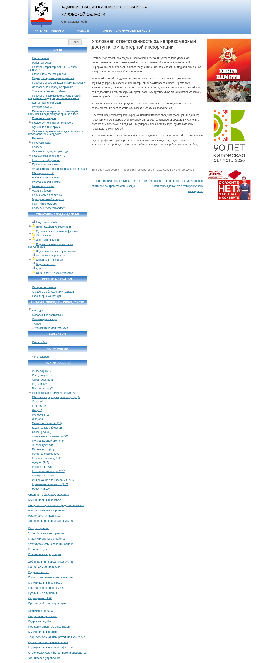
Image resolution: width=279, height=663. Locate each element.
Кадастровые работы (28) (47, 427)
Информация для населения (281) (53, 479)
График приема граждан (47, 296)
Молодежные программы (47, 314)
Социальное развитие (49, 259)
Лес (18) (37, 410)
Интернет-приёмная (49, 30)
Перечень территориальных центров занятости (52, 68)
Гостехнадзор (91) (43, 449)
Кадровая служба (46, 222)
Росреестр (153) (42, 466)
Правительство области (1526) (50, 484)
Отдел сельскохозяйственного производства (50, 245)
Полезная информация (46, 160)
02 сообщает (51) (42, 445)
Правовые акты (41, 142)
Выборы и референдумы (47, 177)
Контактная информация (47, 102)
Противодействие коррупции (53, 226)
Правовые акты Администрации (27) (54, 392)
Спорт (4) (38, 401)
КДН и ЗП (42, 268)
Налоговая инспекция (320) (48, 471)
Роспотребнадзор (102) (46, 453)
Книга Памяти (40, 58)
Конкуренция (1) (42, 375)
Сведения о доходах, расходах (51, 151)
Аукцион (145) (40, 462)
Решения (37, 138)
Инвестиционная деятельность (127, 30)
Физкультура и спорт (44, 319)
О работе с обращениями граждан (53, 291)
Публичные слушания (45, 164)
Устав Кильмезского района (49, 91)
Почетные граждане (44, 118)
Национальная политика (47, 195)
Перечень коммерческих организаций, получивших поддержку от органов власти (53, 113)
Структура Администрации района (53, 78)
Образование (44, 235)
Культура (37, 310)
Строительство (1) (43, 379)
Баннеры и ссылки (43, 186)
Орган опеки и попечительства (54, 272)
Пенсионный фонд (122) (47, 458)
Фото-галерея (40, 356)
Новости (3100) (41, 488)
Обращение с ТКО (43, 173)
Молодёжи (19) (41, 414)
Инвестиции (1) (41, 371)
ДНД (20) (37, 419)
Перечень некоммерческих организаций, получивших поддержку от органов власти (54, 97)
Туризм (36, 323)
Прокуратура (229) (43, 475)
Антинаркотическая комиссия (50, 328)
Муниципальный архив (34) (48, 440)
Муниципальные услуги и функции (57, 231)
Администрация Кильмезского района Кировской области (104, 11)
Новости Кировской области (49, 208)
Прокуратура (143, 169)
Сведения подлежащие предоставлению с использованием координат (56, 133)
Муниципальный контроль (48, 199)
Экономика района (47, 239)
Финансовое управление (51, 255)
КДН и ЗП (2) (40, 384)
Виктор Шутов (185, 169)
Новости (83, 30)
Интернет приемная (44, 287)
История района (42, 107)
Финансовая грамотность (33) (50, 436)
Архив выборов (41, 190)
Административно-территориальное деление (59, 168)
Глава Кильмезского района (49, 74)
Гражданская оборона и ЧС (48, 155)
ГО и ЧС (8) (39, 405)
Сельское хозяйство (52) (47, 423)
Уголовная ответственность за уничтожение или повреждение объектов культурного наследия (176, 186)
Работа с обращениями (46, 181)
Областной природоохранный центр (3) (56, 397)
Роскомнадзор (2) (42, 388)
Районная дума (41, 62)
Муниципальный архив (46, 127)
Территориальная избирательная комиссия (56, 637)
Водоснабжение (46, 264)
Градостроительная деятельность (52, 122)
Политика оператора (44, 203)
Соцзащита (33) (41, 432)
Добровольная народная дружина (52, 87)
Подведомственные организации (56, 251)
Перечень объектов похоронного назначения (59, 82)
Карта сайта (39, 342)
